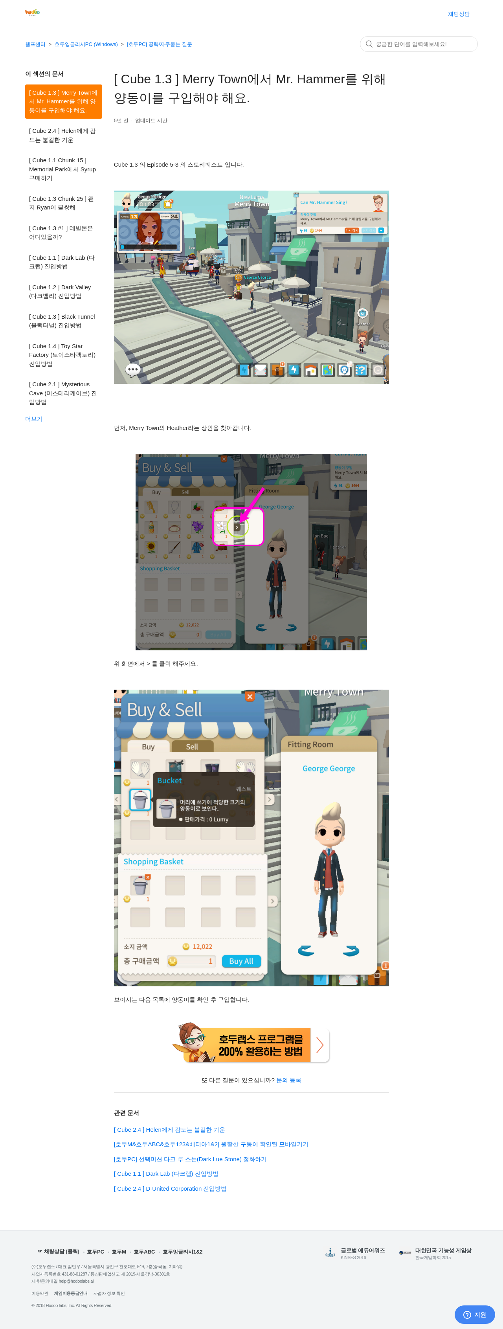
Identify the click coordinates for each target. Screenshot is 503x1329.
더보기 (34, 418)
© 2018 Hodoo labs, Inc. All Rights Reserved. (71, 1305)
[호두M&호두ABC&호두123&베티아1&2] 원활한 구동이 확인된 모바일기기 (211, 1144)
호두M (119, 1252)
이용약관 (39, 1293)
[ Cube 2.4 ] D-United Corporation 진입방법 (170, 1188)
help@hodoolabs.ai (76, 1281)
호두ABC (144, 1252)
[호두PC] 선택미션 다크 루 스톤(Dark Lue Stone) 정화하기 (190, 1159)
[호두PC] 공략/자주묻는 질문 (159, 44)
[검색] (419, 44)
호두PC (95, 1252)
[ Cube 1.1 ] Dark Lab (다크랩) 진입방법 (62, 262)
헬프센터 (35, 44)
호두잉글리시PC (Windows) (86, 44)
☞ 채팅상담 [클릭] (58, 1252)
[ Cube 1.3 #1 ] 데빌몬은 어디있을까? (61, 232)
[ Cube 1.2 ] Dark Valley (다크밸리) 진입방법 (60, 291)
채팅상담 (459, 14)
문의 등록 (288, 1080)
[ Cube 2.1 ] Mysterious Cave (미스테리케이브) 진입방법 (63, 393)
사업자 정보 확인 (109, 1293)
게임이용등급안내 (70, 1293)
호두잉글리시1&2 (183, 1252)
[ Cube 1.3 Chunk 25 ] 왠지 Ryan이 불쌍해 (61, 203)
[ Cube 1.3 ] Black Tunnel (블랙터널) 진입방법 (62, 321)
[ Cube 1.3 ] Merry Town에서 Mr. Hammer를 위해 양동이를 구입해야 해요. (63, 101)
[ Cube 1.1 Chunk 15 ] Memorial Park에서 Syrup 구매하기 (62, 169)
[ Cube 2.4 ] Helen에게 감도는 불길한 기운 (62, 135)
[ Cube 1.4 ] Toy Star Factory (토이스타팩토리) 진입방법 (62, 355)
